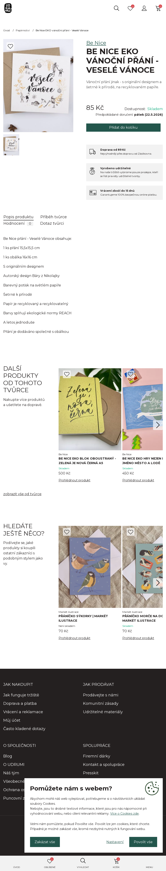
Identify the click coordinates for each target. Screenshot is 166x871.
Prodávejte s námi (100, 695)
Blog (7, 756)
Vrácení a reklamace (23, 712)
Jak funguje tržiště (21, 695)
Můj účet (11, 720)
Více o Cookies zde (124, 813)
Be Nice (96, 43)
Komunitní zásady (100, 703)
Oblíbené (50, 863)
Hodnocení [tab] (18, 223)
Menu (149, 867)
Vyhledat (83, 867)
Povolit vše (143, 842)
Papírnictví (23, 30)
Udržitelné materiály (103, 712)
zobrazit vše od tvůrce (22, 494)
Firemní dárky (96, 756)
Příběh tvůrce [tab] (53, 217)
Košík (116, 863)
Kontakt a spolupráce (103, 764)
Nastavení (114, 842)
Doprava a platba (20, 703)
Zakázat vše (45, 842)
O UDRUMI (13, 764)
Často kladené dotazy (24, 729)
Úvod (16, 867)
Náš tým (11, 773)
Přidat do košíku (123, 127)
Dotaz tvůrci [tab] (52, 223)
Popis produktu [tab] (18, 217)
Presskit (91, 773)
